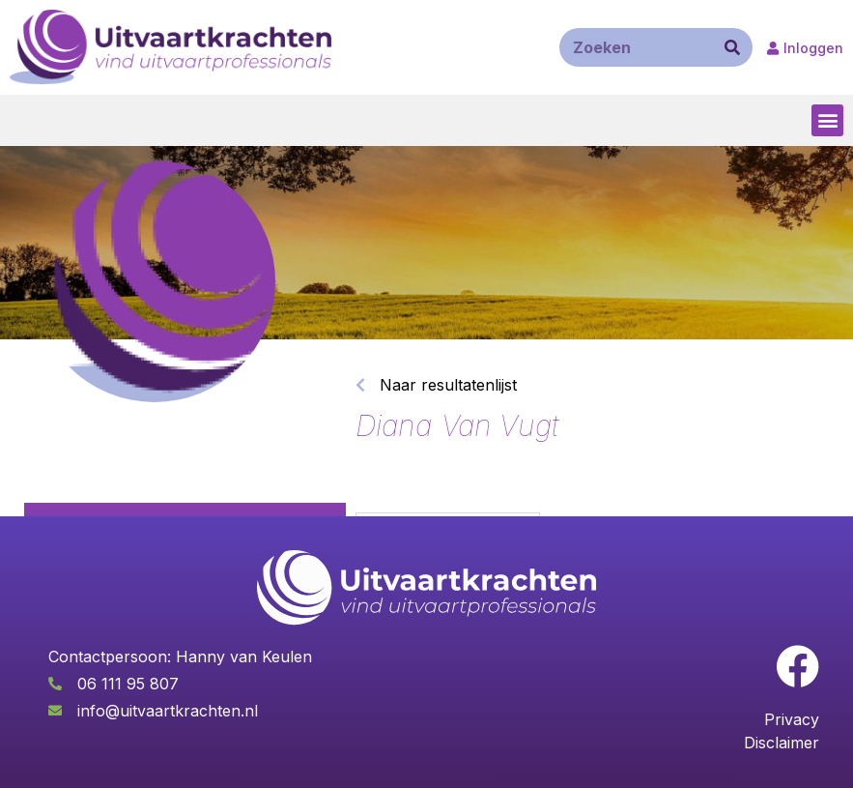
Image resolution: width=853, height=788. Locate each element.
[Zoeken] (732, 47)
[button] (827, 120)
